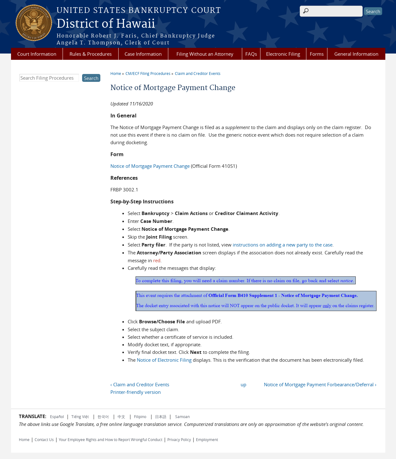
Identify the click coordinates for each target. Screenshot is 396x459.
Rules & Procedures (91, 54)
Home (115, 73)
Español (57, 416)
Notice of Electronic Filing (164, 360)
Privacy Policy (179, 439)
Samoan (182, 416)
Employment (207, 439)
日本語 (160, 416)
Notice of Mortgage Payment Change (150, 166)
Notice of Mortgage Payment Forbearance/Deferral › (320, 384)
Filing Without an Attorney (204, 54)
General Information (356, 54)
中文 (121, 416)
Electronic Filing (283, 54)
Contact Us (44, 439)
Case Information (143, 54)
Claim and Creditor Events (197, 73)
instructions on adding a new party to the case (282, 244)
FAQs (251, 54)
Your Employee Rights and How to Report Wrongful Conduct (110, 439)
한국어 (103, 416)
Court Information (36, 54)
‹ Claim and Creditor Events (139, 384)
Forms (317, 54)
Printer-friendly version (135, 392)
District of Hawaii (106, 24)
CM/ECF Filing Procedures (147, 73)
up (243, 384)
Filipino (140, 416)
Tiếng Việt (80, 416)
